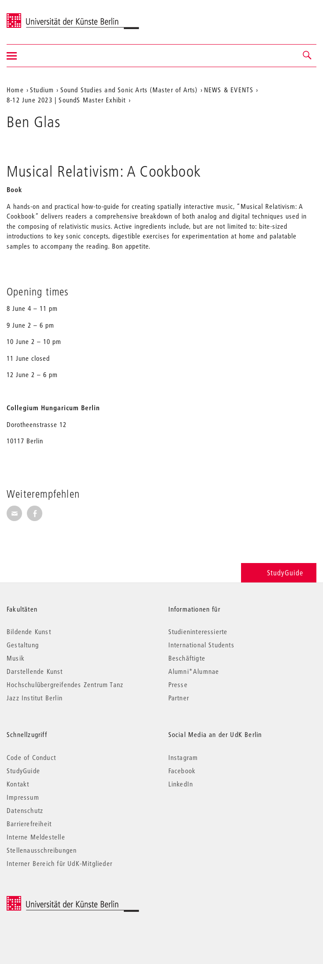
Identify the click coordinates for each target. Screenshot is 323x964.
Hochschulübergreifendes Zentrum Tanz (65, 684)
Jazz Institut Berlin (35, 697)
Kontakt (18, 783)
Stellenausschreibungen (42, 850)
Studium (42, 89)
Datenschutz (25, 810)
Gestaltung (23, 644)
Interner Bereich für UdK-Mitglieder (59, 863)
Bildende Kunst (29, 631)
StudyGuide (278, 572)
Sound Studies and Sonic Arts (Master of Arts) (129, 89)
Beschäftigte (186, 658)
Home (15, 89)
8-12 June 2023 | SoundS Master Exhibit (66, 99)
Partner (178, 697)
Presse (178, 684)
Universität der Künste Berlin (41, 16)
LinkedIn (180, 783)
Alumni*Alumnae (193, 671)
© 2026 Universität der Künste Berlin (53, 900)
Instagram (183, 757)
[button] (307, 56)
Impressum (23, 797)
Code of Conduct (31, 757)
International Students (201, 644)
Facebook (182, 770)
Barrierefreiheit (29, 823)
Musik (16, 658)
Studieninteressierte (198, 631)
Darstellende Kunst (35, 671)
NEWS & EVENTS (229, 89)
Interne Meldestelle (36, 836)
